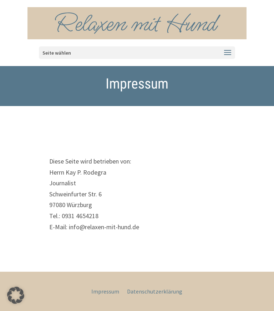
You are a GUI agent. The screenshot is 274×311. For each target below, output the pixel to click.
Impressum (105, 292)
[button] (15, 295)
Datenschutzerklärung (154, 292)
